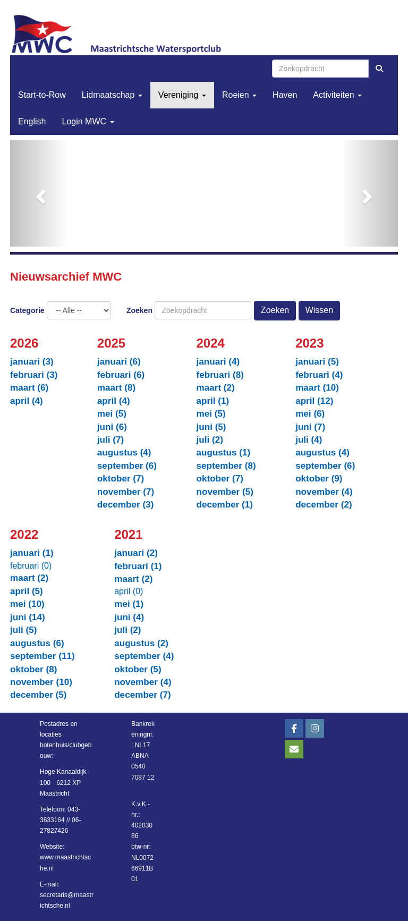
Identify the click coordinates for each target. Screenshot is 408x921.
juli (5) (23, 630)
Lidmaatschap (112, 94)
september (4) (144, 656)
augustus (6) (37, 643)
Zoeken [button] (275, 310)
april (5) (26, 591)
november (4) (323, 492)
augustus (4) (124, 452)
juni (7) (310, 427)
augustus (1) (223, 452)
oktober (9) (318, 479)
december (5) (38, 695)
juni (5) (211, 427)
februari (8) (219, 375)
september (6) (127, 466)
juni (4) (129, 617)
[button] (39, 193)
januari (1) (32, 553)
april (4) (26, 401)
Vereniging (182, 94)
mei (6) (310, 414)
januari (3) (32, 362)
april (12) (314, 401)
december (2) (323, 505)
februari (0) (31, 565)
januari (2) (136, 553)
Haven (285, 94)
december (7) (142, 695)
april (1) (212, 401)
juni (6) (112, 427)
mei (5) (111, 414)
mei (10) (27, 604)
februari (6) (120, 375)
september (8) (226, 466)
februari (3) (33, 375)
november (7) (125, 492)
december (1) (224, 505)
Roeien (239, 94)
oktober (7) (120, 479)
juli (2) (209, 440)
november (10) (41, 682)
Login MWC (88, 121)
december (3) (125, 505)
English (32, 121)
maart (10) (317, 388)
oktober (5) (137, 669)
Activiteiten (337, 94)
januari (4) (218, 362)
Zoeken (139, 310)
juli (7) (110, 440)
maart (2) (215, 388)
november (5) (224, 492)
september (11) (42, 656)
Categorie (27, 310)
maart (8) (116, 388)
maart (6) (29, 388)
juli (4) (308, 440)
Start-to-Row (42, 94)
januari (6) (119, 362)
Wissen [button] (319, 310)
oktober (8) (33, 669)
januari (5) (317, 362)
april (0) (128, 591)
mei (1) (128, 604)
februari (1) (138, 566)
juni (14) (27, 617)
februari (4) (319, 375)
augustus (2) (141, 643)
